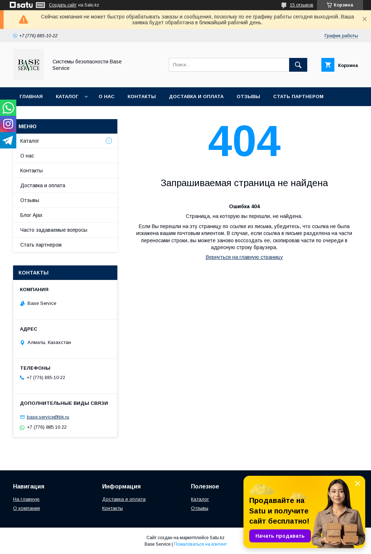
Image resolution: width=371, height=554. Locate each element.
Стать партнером (298, 96)
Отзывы (248, 96)
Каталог (67, 96)
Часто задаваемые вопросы (53, 230)
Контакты (142, 96)
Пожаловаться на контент (200, 544)
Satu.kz (217, 537)
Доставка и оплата (196, 96)
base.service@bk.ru (48, 417)
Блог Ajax (31, 215)
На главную (26, 499)
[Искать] (298, 65)
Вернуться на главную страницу (244, 257)
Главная (31, 96)
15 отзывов (301, 5)
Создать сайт (62, 5)
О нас (106, 96)
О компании (26, 508)
